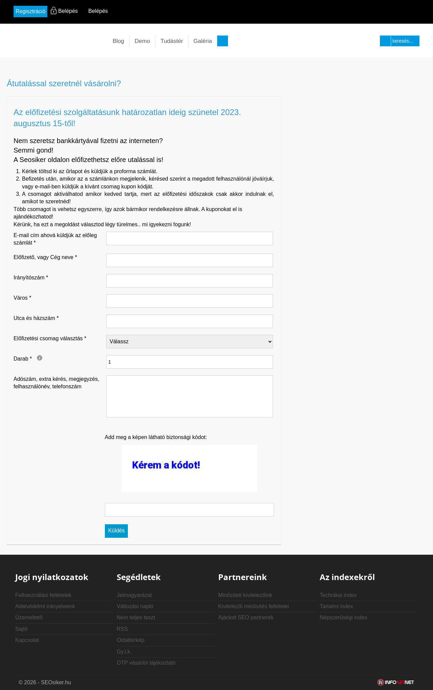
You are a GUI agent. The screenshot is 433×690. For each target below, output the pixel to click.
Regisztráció (30, 11)
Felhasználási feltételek (43, 595)
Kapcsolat (27, 640)
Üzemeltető (29, 617)
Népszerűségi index (343, 617)
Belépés (98, 11)
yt (229, 12)
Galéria (202, 41)
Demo (142, 41)
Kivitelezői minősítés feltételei (253, 606)
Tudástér (171, 41)
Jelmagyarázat (134, 595)
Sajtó (21, 629)
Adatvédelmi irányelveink (45, 606)
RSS (122, 629)
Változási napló (135, 606)
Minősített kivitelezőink (245, 595)
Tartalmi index (336, 606)
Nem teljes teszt (136, 617)
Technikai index (338, 595)
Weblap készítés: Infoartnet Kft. (395, 682)
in (216, 12)
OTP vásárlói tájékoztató (146, 663)
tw (204, 12)
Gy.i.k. (124, 651)
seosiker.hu (56, 41)
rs (241, 12)
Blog (118, 41)
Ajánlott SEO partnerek (246, 617)
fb (191, 12)
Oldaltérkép (130, 640)
